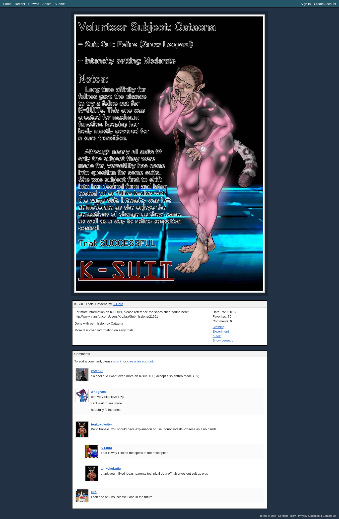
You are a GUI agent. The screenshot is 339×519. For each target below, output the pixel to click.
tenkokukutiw (101, 424)
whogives (98, 392)
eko (93, 492)
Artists (46, 4)
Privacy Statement (309, 515)
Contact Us (329, 515)
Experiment (220, 331)
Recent (20, 4)
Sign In (306, 4)
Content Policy (287, 515)
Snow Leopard (222, 340)
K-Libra (118, 304)
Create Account (325, 4)
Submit (60, 4)
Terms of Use (268, 515)
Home (7, 4)
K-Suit (216, 336)
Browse (33, 4)
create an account (140, 361)
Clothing (218, 327)
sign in (118, 361)
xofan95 (97, 371)
